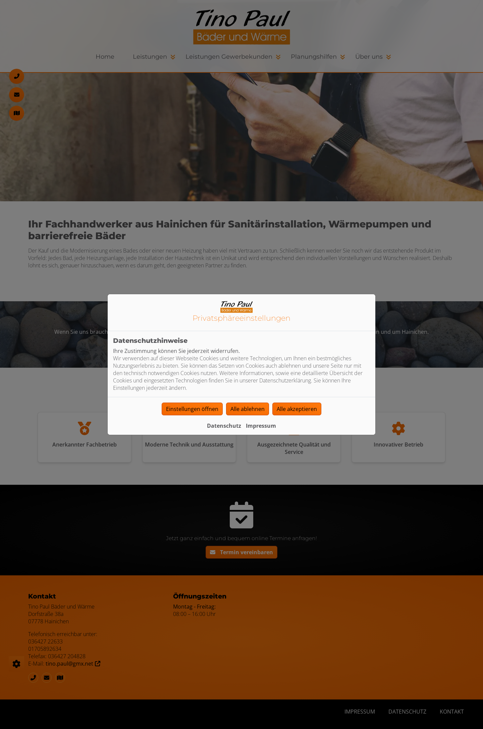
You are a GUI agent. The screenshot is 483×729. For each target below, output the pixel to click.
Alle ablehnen (247, 409)
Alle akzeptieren (297, 409)
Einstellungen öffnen (192, 409)
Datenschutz (224, 425)
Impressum (261, 425)
